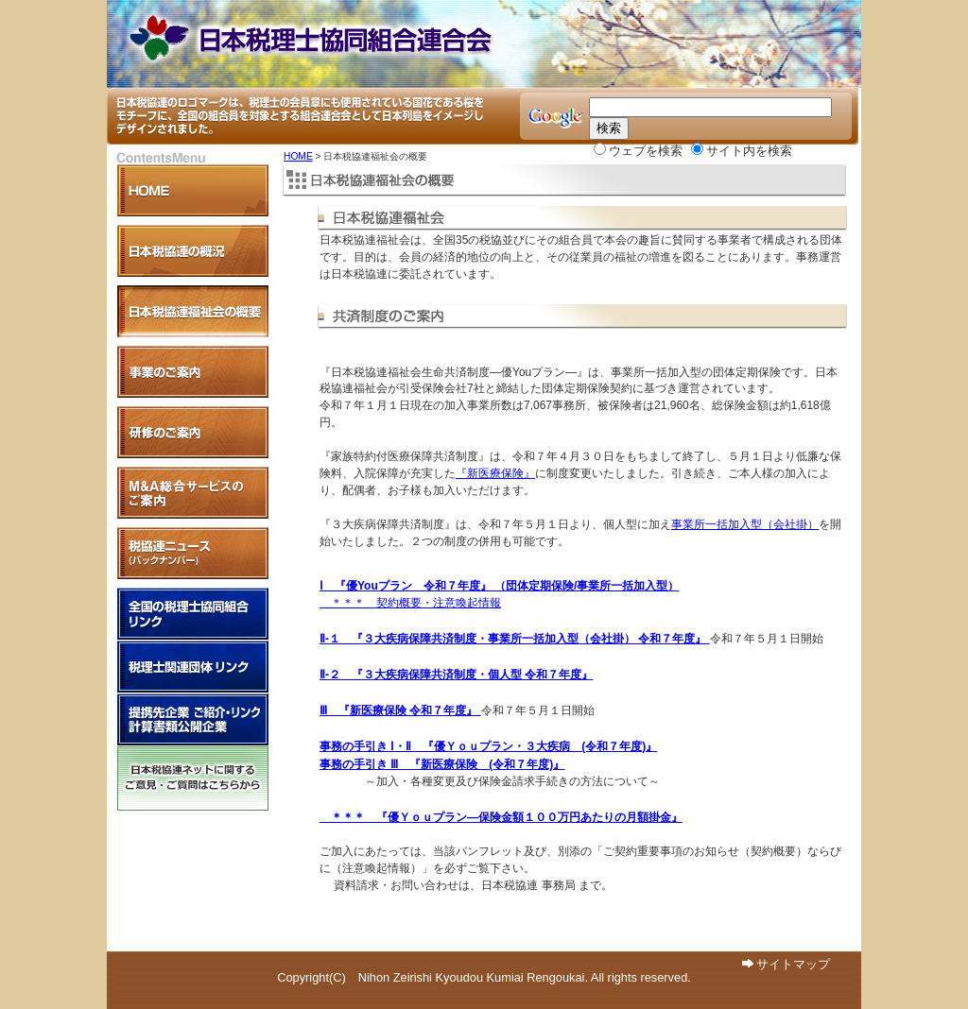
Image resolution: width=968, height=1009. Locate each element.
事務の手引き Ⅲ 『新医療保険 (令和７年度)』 (442, 764)
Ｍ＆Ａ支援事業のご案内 (192, 493)
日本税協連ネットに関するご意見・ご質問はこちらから (192, 778)
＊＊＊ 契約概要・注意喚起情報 (410, 602)
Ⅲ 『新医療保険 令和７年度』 (400, 710)
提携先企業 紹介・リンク (192, 719)
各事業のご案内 (192, 372)
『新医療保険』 (495, 473)
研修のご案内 (192, 432)
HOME (298, 156)
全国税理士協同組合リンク (192, 614)
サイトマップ (793, 964)
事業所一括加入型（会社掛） (745, 524)
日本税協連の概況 (192, 251)
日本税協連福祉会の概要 (192, 311)
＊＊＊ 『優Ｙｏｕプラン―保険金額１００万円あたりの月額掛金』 (501, 817)
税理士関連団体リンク (192, 667)
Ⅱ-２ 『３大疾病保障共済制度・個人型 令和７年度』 (456, 674)
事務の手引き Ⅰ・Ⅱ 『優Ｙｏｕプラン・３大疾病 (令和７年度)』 (488, 746)
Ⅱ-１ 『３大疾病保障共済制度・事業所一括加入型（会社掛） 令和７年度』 (515, 638)
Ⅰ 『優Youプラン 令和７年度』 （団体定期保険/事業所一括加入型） (499, 585)
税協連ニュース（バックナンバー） (192, 553)
